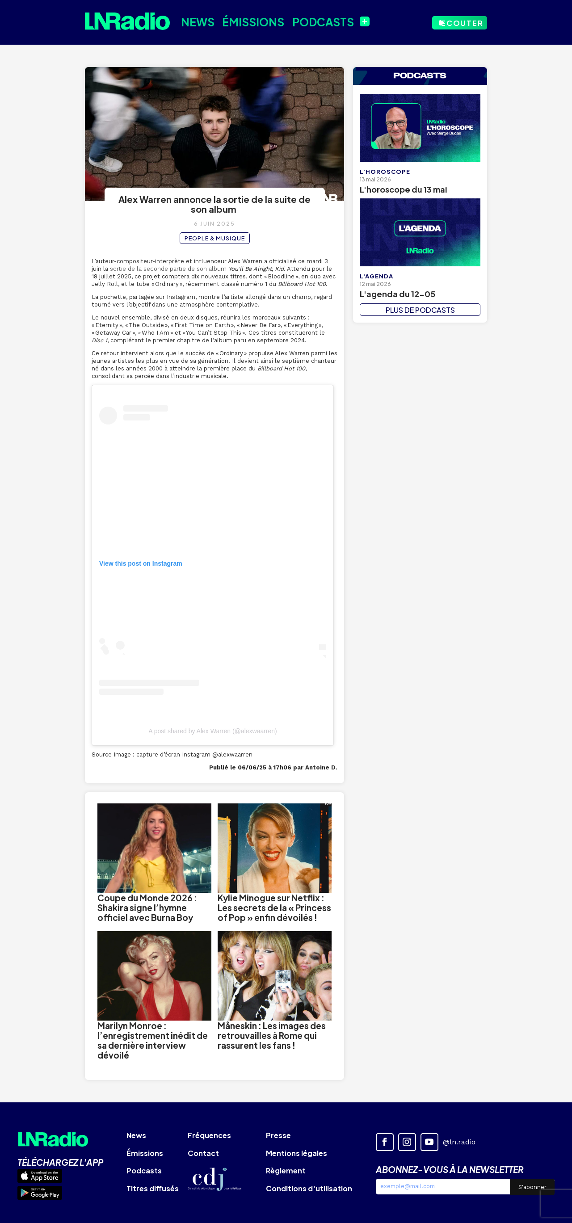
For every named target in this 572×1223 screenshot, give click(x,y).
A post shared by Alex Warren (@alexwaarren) (212, 731)
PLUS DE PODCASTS (420, 310)
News (194, 21)
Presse (278, 1135)
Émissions (245, 21)
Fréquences (209, 1135)
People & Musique (215, 238)
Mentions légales (296, 1153)
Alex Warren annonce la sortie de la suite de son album (214, 203)
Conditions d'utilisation (309, 1188)
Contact (203, 1153)
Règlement (286, 1170)
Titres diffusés (152, 1188)
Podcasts (310, 21)
